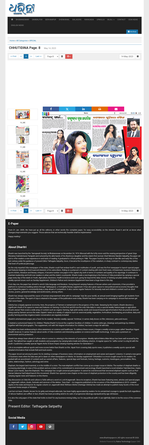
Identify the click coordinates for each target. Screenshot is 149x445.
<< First (13, 56)
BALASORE (77, 20)
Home (12, 41)
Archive (132, 32)
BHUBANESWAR (22, 20)
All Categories (22, 41)
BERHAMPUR (50, 20)
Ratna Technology (123, 442)
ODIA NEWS (133, 20)
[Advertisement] (75, 83)
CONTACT (121, 20)
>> (31, 56)
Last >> (39, 56)
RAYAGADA (89, 20)
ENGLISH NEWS (17, 25)
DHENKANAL (64, 20)
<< (21, 56)
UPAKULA (101, 20)
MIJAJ (110, 20)
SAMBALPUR (37, 20)
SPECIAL (33, 41)
